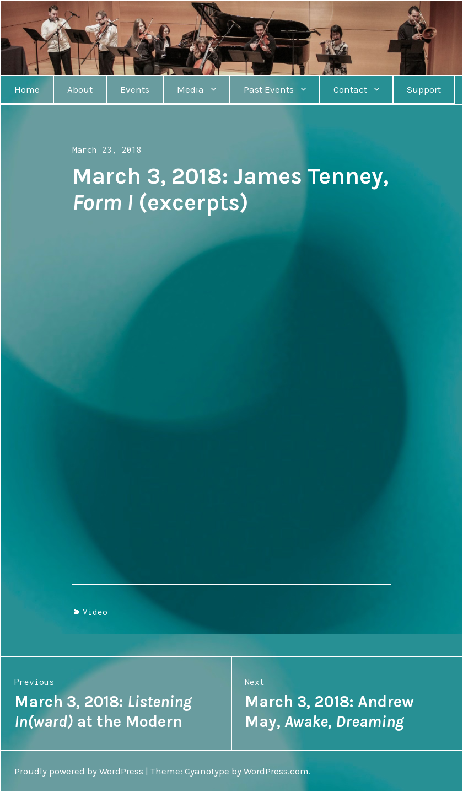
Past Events (269, 89)
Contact (350, 89)
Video (95, 612)
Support (424, 89)
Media (190, 89)
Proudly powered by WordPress (78, 771)
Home (27, 89)
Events (134, 89)
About (80, 89)
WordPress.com (276, 771)
